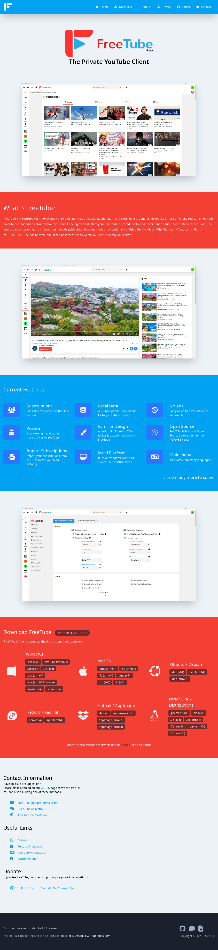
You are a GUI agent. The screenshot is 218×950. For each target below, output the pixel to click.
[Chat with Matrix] (193, 929)
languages (204, 460)
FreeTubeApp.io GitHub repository (88, 936)
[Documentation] (202, 929)
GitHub (45, 788)
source (125, 745)
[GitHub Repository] (184, 929)
